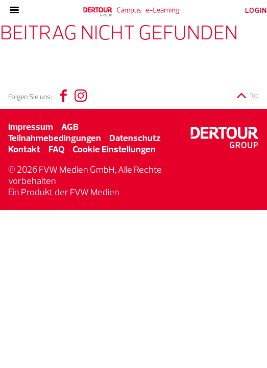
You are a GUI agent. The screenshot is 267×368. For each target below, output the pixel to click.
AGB (70, 126)
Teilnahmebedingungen (54, 138)
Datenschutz (134, 138)
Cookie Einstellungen (114, 149)
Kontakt (24, 149)
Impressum (30, 126)
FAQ (56, 149)
